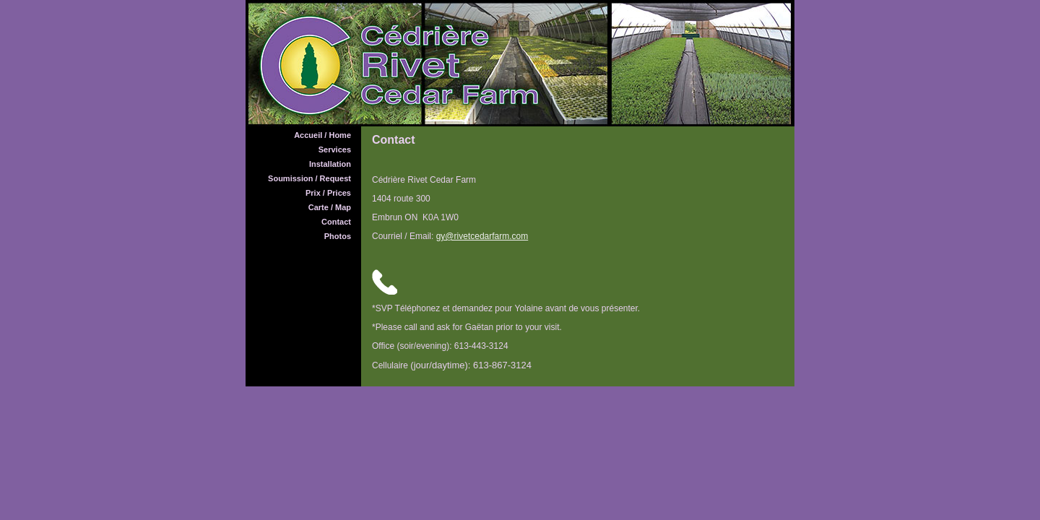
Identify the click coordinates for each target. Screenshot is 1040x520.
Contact (336, 221)
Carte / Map (329, 207)
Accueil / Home (322, 135)
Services (334, 149)
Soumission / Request (309, 178)
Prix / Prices (328, 192)
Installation (330, 164)
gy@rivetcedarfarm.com (482, 236)
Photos (337, 236)
